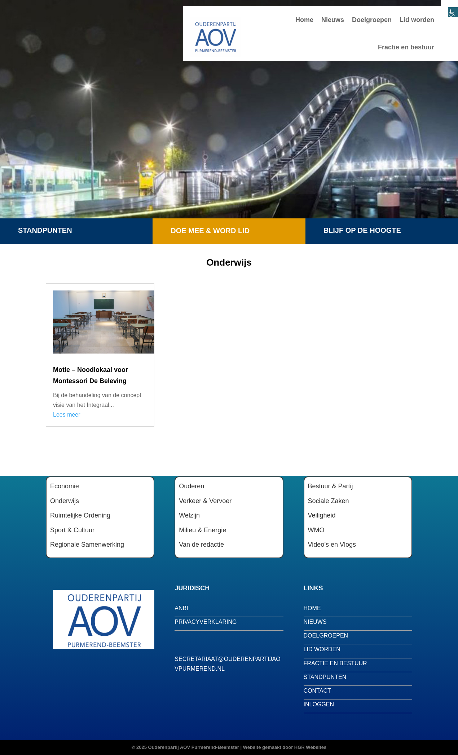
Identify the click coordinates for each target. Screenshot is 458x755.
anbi (181, 608)
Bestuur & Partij (330, 486)
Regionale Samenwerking (87, 544)
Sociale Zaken (328, 501)
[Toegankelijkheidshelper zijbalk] (449, 8)
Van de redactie (201, 544)
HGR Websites (310, 747)
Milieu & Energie (202, 530)
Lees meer (66, 415)
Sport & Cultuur (72, 530)
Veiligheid (322, 515)
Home (304, 19)
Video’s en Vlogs (332, 544)
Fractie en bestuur (406, 47)
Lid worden (417, 19)
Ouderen (191, 486)
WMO (316, 530)
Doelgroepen (372, 19)
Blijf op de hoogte (362, 230)
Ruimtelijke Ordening (80, 515)
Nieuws (332, 19)
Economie (64, 486)
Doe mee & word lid (210, 231)
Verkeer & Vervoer (205, 501)
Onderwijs (64, 501)
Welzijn (189, 515)
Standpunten (45, 230)
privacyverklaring (206, 622)
